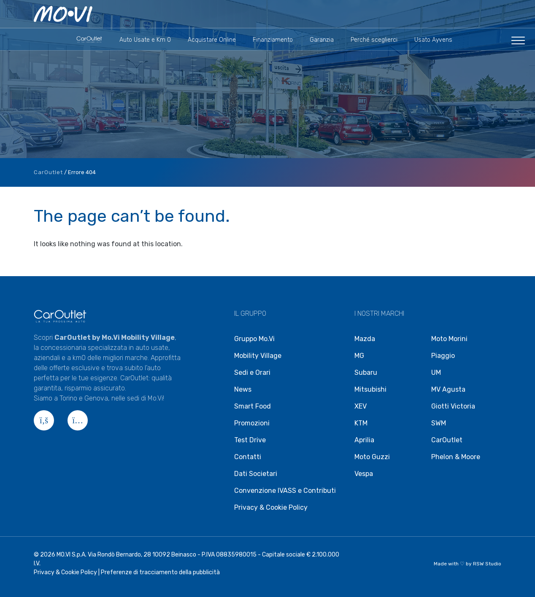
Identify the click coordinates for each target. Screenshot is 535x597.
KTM (360, 423)
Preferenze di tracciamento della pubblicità (160, 572)
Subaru (365, 372)
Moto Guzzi (372, 457)
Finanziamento (273, 39)
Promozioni (252, 423)
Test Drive (250, 440)
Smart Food (252, 406)
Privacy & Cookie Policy (271, 507)
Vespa (363, 474)
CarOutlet (48, 172)
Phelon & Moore (455, 457)
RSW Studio (487, 564)
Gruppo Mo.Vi (254, 339)
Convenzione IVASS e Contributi (285, 491)
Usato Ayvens (433, 39)
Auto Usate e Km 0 (145, 39)
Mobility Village (257, 356)
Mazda (364, 339)
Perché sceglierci (374, 39)
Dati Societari (255, 474)
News (242, 389)
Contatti (247, 457)
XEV (360, 406)
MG (359, 356)
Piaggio (443, 356)
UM (436, 372)
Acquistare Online (212, 39)
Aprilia (364, 440)
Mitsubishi (370, 389)
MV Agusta (448, 389)
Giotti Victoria (453, 406)
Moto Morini (449, 339)
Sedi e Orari (252, 372)
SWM (438, 423)
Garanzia (322, 39)
